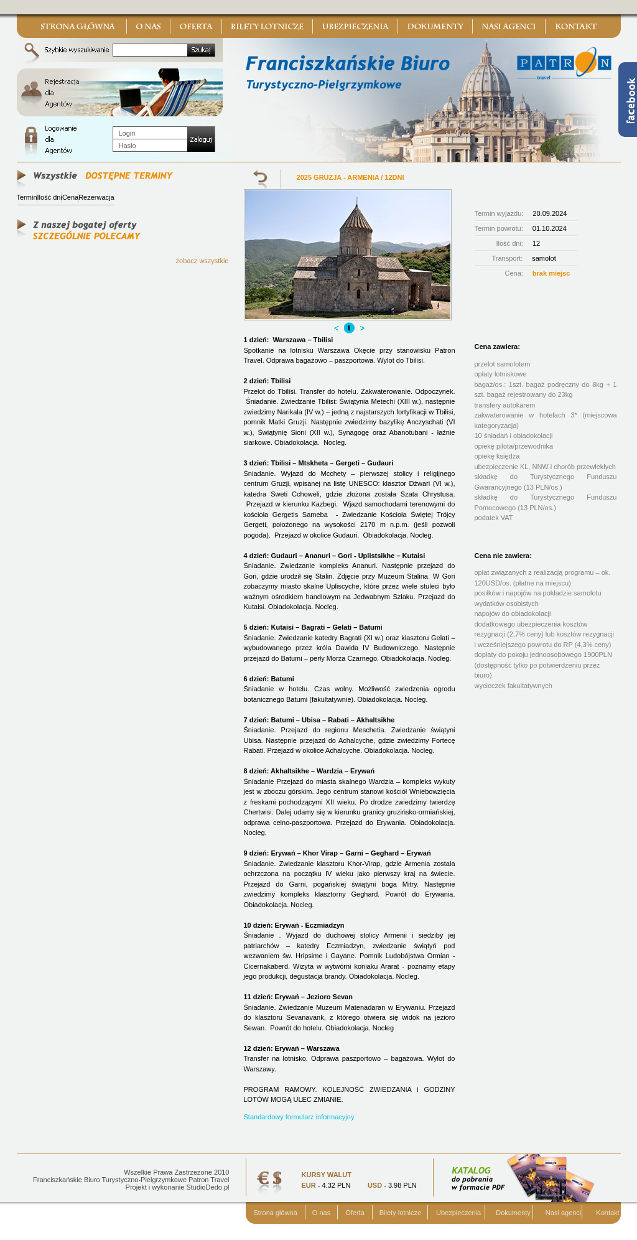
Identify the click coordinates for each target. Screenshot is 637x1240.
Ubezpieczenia (458, 1212)
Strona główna (275, 1212)
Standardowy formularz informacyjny (299, 1117)
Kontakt (607, 1212)
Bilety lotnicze (400, 1212)
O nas (321, 1212)
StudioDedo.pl (207, 1187)
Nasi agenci (563, 1212)
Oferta (355, 1212)
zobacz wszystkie (202, 260)
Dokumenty (513, 1212)
